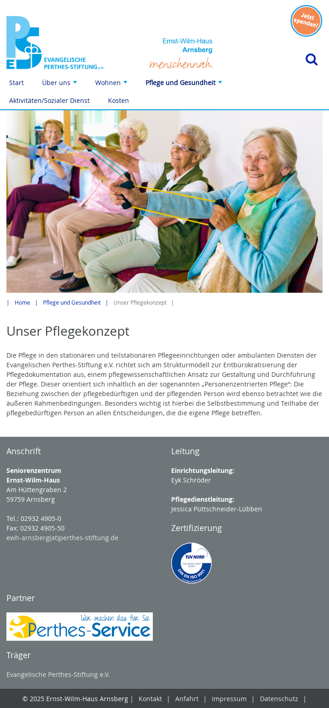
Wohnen (112, 84)
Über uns (60, 84)
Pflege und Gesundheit (185, 84)
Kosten (118, 100)
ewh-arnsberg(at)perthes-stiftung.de (62, 537)
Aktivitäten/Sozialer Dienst (49, 100)
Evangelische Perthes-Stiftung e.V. (58, 674)
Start (16, 82)
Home (22, 302)
